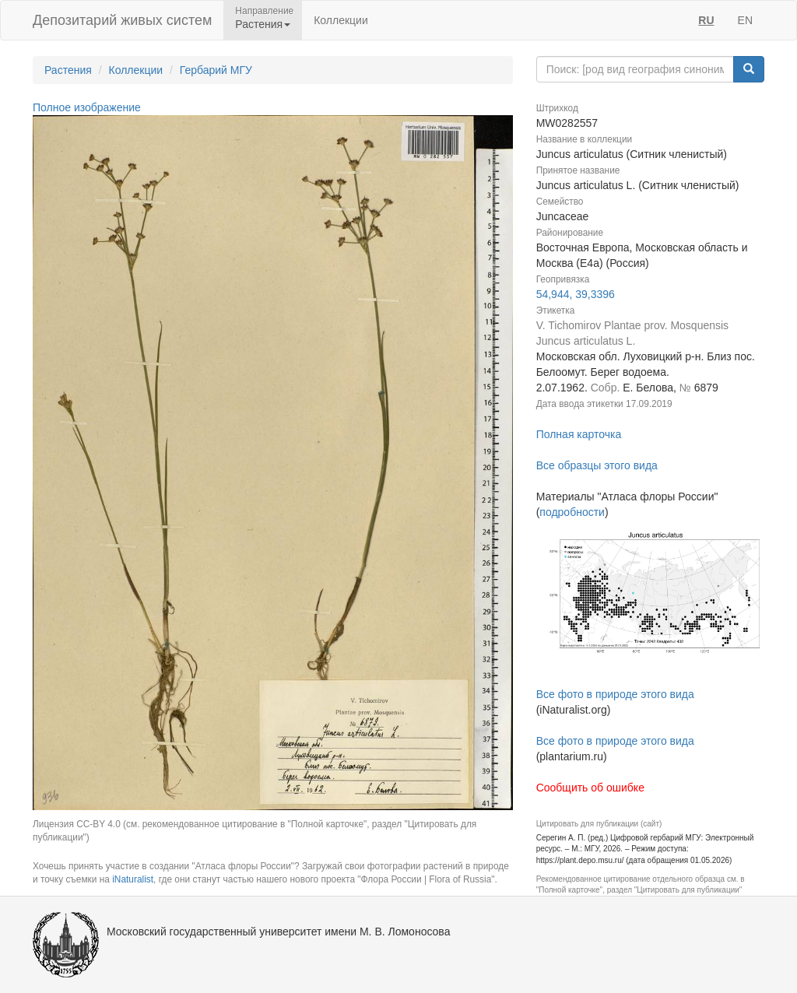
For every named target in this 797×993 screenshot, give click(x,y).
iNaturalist (132, 879)
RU (706, 20)
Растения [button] (262, 24)
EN (745, 20)
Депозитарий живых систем (122, 20)
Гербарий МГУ (216, 70)
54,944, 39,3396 (575, 294)
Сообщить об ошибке (590, 787)
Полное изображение (87, 107)
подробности (572, 512)
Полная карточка (579, 434)
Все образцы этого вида (597, 465)
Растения (68, 70)
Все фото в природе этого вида (615, 694)
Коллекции (341, 20)
